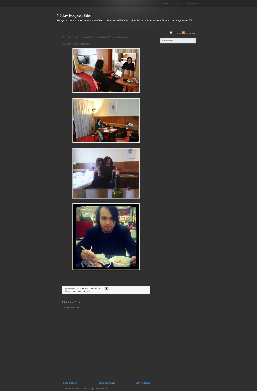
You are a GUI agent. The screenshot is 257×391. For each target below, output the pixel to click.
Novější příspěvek (69, 383)
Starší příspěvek (143, 383)
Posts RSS (177, 3)
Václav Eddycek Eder (74, 15)
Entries (174, 33)
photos (74, 292)
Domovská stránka (107, 383)
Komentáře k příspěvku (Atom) (94, 388)
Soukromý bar (84, 292)
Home (165, 3)
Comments (188, 33)
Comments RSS (192, 3)
